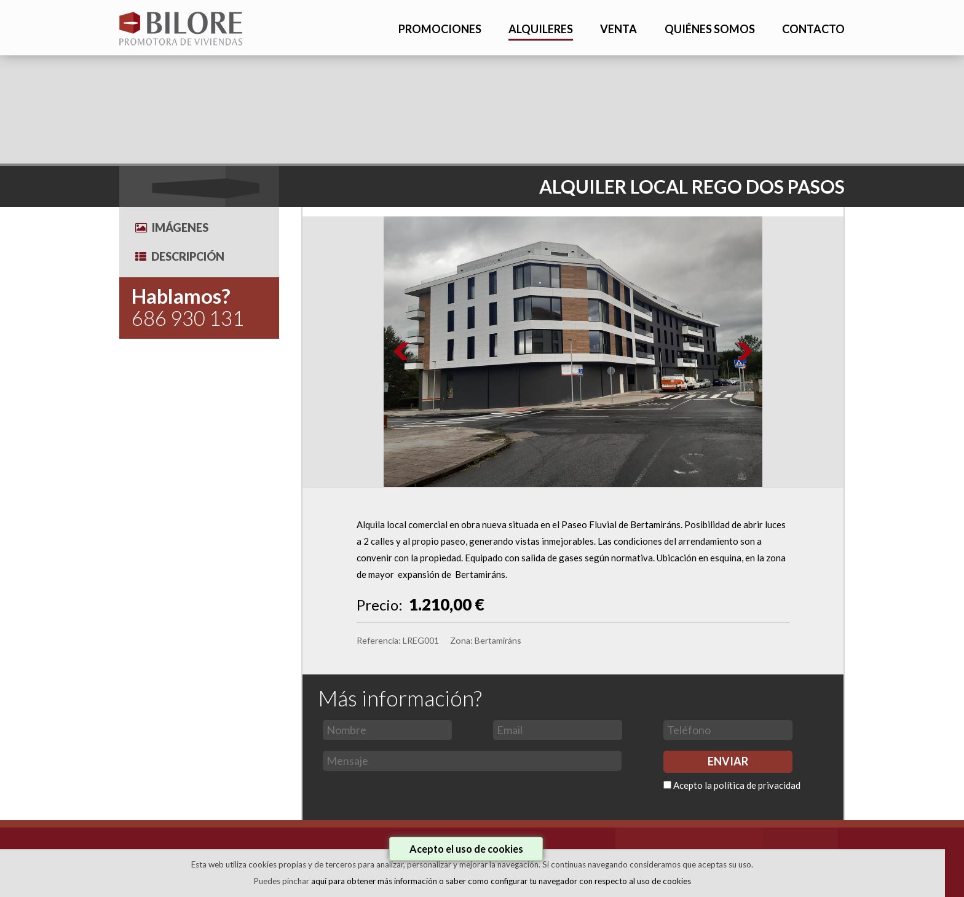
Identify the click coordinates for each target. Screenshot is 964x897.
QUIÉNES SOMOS (710, 29)
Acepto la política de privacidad (736, 785)
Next (744, 352)
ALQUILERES (540, 29)
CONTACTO (813, 29)
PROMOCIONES (439, 29)
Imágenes (171, 227)
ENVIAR (728, 761)
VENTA (618, 29)
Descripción (179, 256)
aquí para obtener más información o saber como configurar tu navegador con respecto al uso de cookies (501, 881)
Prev (402, 352)
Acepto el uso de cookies (466, 849)
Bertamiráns (498, 640)
